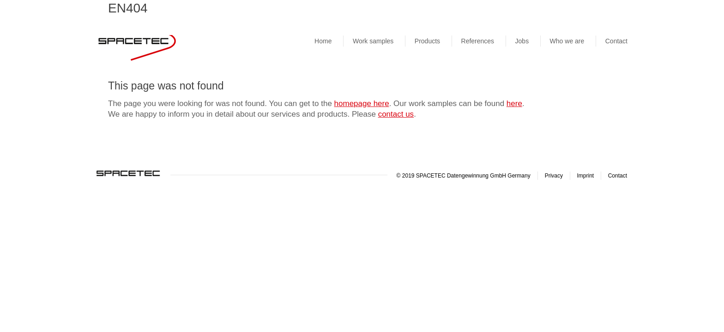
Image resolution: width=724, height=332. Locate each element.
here (514, 103)
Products (427, 41)
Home (323, 41)
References (478, 41)
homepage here (361, 103)
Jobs (522, 41)
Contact (616, 41)
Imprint (585, 175)
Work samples (373, 41)
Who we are (567, 41)
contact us (396, 114)
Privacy (554, 175)
